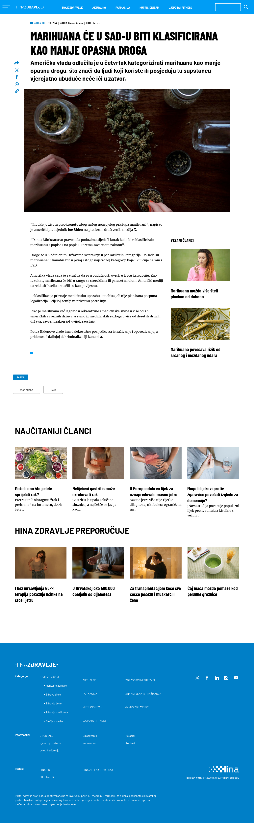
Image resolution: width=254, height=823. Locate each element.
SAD (53, 389)
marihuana (26, 389)
